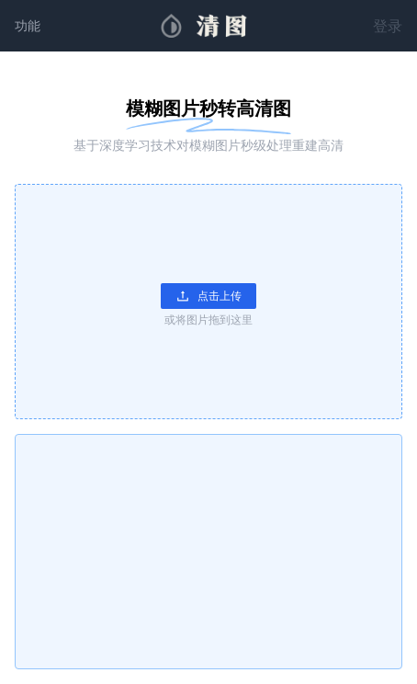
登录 (387, 26)
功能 (27, 25)
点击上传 (208, 295)
